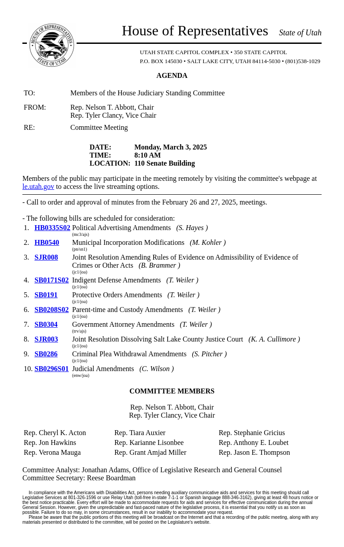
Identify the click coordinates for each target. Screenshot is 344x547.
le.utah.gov (38, 186)
